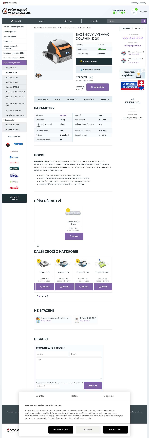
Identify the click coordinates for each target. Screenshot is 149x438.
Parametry (43, 99)
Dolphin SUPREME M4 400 (15, 98)
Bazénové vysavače (11, 63)
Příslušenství (8, 120)
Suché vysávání (10, 32)
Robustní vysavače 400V (13, 58)
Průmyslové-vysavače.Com (45, 28)
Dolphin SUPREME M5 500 (15, 105)
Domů (16, 21)
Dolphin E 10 (11, 68)
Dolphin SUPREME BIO (15, 92)
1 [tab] (39, 296)
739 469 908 (133, 62)
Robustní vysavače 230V (13, 53)
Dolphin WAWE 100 (14, 110)
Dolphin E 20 (11, 72)
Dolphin (62, 115)
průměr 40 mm (12, 129)
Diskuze (105, 99)
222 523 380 (132, 38)
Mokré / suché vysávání (13, 27)
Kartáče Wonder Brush (15, 115)
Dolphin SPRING (12, 87)
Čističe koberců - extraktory (11, 47)
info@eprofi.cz (132, 45)
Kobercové (7, 41)
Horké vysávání (9, 36)
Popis (57, 99)
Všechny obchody (138, 3)
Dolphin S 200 (12, 77)
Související (72, 99)
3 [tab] (45, 296)
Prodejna (139, 28)
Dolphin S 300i (12, 82)
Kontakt (126, 28)
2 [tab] (42, 296)
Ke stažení (89, 99)
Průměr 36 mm (12, 125)
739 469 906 (133, 54)
